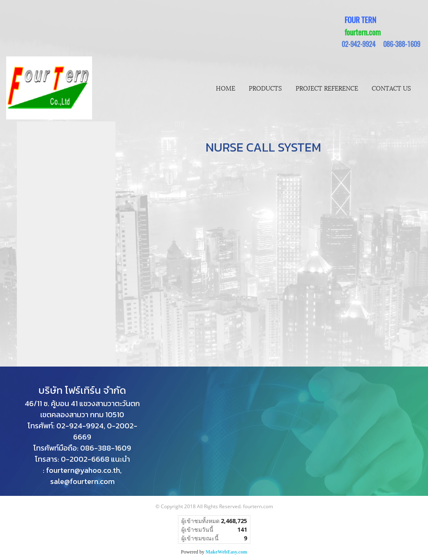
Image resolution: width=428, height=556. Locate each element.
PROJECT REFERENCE (327, 88)
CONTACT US (391, 88)
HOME (225, 88)
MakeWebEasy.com (226, 552)
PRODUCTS (265, 88)
